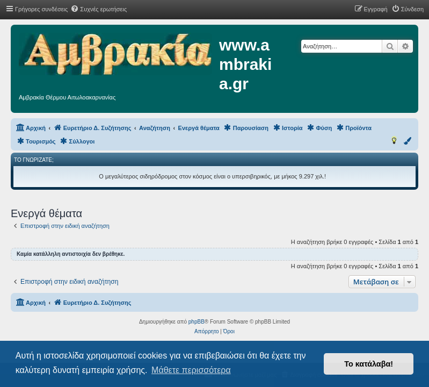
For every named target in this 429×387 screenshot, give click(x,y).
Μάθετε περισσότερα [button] (191, 370)
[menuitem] (98, 9)
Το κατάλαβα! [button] (368, 364)
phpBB (196, 322)
